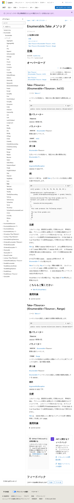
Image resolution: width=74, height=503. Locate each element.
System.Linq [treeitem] (7, 30)
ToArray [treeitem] (9, 197)
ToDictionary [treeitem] (10, 200)
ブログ (26, 496)
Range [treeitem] (8, 152)
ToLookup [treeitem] (9, 207)
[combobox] (13, 22)
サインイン (68, 2)
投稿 (32, 496)
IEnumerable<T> (34, 157)
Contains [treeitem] (9, 67)
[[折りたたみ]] (23, 19)
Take (49, 178)
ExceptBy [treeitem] (9, 94)
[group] (51, 109)
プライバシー (40, 496)
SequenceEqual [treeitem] (11, 165)
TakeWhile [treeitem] (9, 189)
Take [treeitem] (8, 184)
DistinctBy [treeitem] (9, 80)
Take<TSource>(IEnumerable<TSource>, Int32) (41, 43)
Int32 (37, 138)
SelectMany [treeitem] (10, 162)
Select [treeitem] (8, 160)
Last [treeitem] (8, 117)
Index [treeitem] (8, 107)
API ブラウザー (41, 20)
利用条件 (34, 499)
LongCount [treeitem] (10, 123)
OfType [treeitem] (9, 136)
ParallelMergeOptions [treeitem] (10, 268)
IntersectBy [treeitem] (10, 112)
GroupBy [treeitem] (9, 101)
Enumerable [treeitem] (8, 35)
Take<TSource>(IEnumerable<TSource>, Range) (42, 46)
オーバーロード (33, 41)
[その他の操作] (71, 20)
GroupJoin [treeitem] (10, 104)
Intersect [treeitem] (9, 109)
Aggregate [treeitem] (10, 41)
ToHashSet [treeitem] (10, 202)
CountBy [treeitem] (9, 72)
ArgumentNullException (37, 166)
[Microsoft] (3, 2)
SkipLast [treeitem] (9, 176)
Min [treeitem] (8, 131)
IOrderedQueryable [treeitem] (9, 245)
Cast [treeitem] (8, 59)
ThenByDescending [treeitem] (12, 194)
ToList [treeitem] (8, 205)
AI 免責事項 (5, 496)
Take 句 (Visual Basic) (39, 289)
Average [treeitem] (9, 56)
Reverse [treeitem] (9, 157)
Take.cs (37, 93)
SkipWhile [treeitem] (9, 178)
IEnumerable (41, 131)
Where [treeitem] (8, 218)
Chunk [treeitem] (8, 62)
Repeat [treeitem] (9, 154)
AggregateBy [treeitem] (10, 43)
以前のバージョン (16, 496)
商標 (40, 499)
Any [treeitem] (8, 48)
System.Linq (36, 56)
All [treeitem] (7, 46)
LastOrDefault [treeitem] (11, 120)
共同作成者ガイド (38, 454)
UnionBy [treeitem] (9, 215)
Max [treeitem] (8, 125)
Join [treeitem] (8, 115)
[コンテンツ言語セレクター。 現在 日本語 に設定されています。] (6, 491)
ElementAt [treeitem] (10, 83)
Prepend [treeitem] (9, 149)
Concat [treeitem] (9, 64)
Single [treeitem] (8, 168)
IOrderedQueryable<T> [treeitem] (10, 247)
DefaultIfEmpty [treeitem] (11, 75)
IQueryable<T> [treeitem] (8, 253)
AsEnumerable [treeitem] (11, 54)
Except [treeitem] (8, 91)
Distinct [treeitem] (9, 78)
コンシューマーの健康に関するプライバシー (15, 499)
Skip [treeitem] (8, 173)
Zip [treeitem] (7, 221)
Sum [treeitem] (8, 181)
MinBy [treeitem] (8, 133)
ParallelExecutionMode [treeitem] (10, 266)
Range (38, 356)
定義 (29, 39)
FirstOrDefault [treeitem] (11, 99)
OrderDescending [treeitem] (12, 147)
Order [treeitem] (8, 139)
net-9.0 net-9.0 (35, 299)
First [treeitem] (8, 96)
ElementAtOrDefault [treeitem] (12, 86)
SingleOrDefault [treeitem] (11, 170)
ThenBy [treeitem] (9, 192)
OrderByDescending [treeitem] (12, 144)
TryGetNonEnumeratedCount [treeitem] (15, 210)
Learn (28, 20)
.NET (33, 20)
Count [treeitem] (8, 70)
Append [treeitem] (9, 51)
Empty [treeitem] (8, 88)
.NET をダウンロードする (63, 7)
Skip (41, 265)
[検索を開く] (63, 2)
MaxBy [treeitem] (8, 128)
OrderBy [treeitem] (9, 141)
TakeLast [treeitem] (9, 186)
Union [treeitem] (8, 213)
